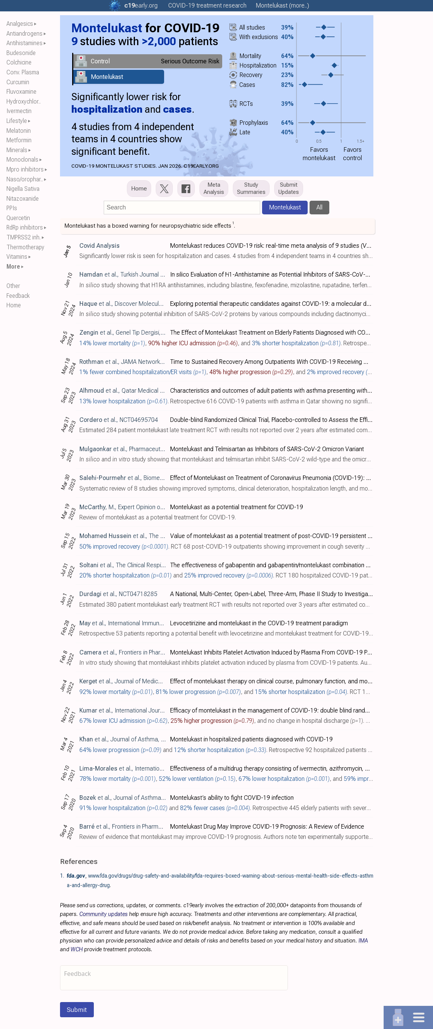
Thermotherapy (25, 247)
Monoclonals (22, 159)
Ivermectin (19, 111)
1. (62, 875)
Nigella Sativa (23, 188)
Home (13, 305)
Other (13, 286)
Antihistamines (24, 43)
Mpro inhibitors (25, 169)
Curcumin (17, 82)
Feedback (18, 295)
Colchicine (19, 62)
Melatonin (18, 130)
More (13, 266)
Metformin (19, 140)
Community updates (103, 914)
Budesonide (21, 53)
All (319, 207)
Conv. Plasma (22, 72)
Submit (77, 1009)
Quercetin (18, 218)
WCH (77, 949)
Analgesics (19, 23)
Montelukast (285, 207)
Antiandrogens (24, 33)
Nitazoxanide (22, 198)
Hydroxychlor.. (23, 101)
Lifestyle (16, 120)
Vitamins (16, 256)
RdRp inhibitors (24, 227)
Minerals (16, 150)
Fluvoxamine (21, 91)
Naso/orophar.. (24, 179)
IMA (363, 941)
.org (141, 5)
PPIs (11, 208)
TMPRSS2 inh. (23, 237)
